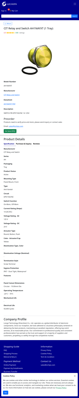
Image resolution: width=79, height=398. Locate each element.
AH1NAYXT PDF (9, 104)
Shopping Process (10, 353)
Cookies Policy (46, 353)
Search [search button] (74, 16)
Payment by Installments (13, 368)
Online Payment (10, 365)
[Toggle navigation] (75, 4)
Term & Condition (47, 357)
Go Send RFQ (10, 131)
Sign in (3, 11)
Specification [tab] (9, 144)
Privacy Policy (46, 350)
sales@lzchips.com (16, 126)
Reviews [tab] (36, 144)
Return (8, 23)
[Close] (75, 376)
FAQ (5, 350)
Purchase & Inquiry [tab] (23, 144)
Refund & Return (10, 357)
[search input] (36, 16)
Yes (5, 392)
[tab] (58, 144)
